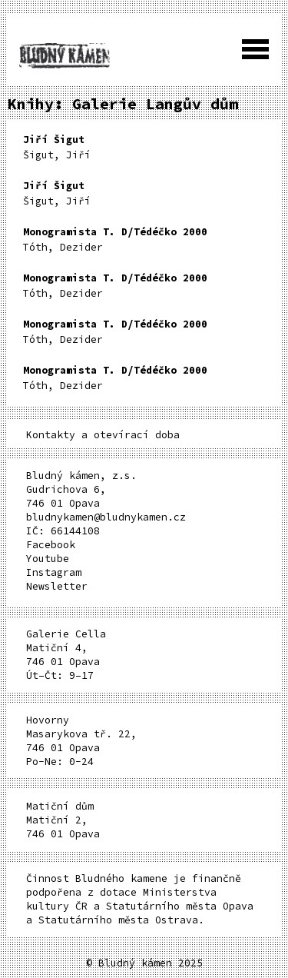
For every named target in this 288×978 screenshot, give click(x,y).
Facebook (50, 544)
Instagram (53, 572)
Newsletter (57, 586)
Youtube (47, 558)
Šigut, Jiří (57, 147)
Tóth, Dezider (115, 239)
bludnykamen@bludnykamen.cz (106, 517)
